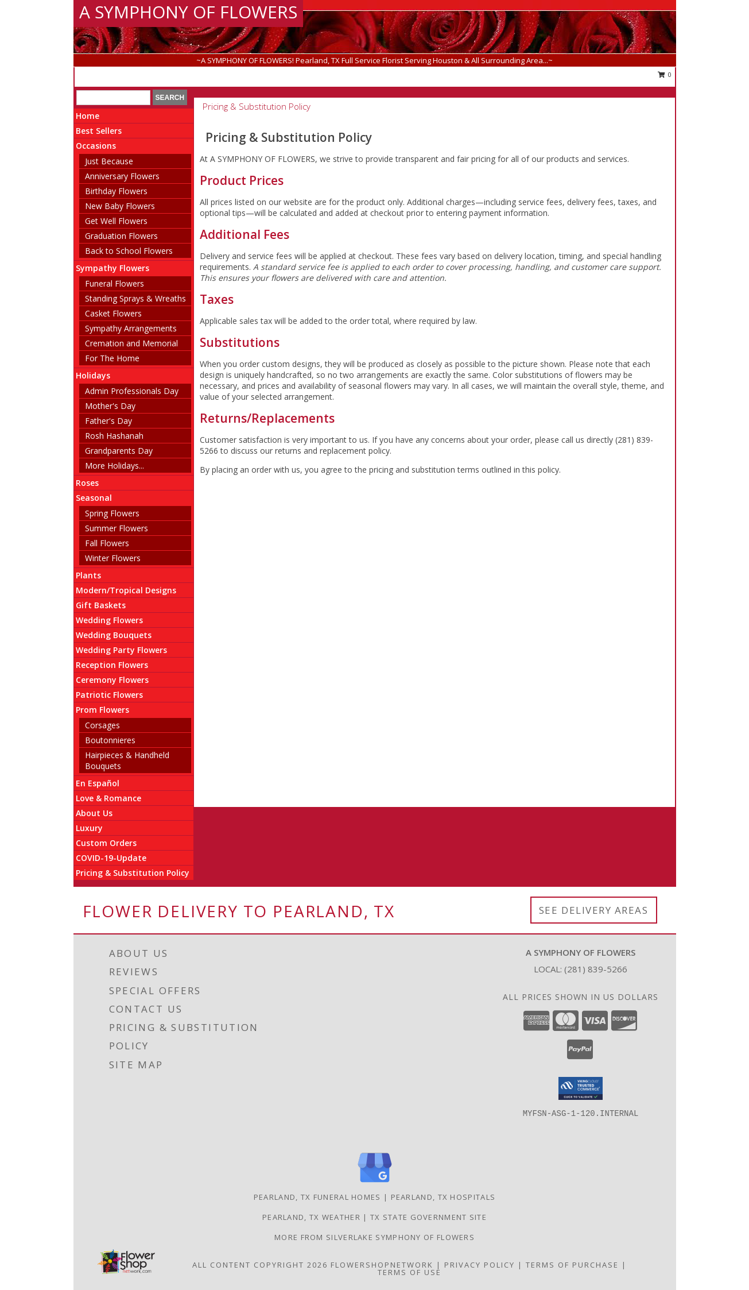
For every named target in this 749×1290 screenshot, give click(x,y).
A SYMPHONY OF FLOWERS (188, 12)
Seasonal (94, 497)
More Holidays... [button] (114, 465)
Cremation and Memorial (131, 343)
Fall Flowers (107, 543)
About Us (94, 813)
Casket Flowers (113, 313)
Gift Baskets (101, 605)
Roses (87, 482)
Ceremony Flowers (112, 679)
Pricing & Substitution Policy (132, 872)
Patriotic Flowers (109, 694)
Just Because (109, 161)
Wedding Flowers (109, 620)
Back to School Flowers (129, 250)
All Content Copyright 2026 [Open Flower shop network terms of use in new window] (260, 1265)
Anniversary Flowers (122, 176)
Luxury (89, 827)
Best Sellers (99, 130)
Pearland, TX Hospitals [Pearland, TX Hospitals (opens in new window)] (443, 1197)
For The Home (112, 358)
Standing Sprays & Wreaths (135, 298)
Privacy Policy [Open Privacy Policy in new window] (479, 1265)
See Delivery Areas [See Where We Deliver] (594, 910)
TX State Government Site (428, 1217)
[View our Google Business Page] (374, 1182)
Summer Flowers (116, 528)
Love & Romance (108, 798)
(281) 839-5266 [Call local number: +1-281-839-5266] (595, 969)
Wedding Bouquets (114, 634)
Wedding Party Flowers (121, 649)
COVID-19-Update (111, 857)
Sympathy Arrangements (131, 328)
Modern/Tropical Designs (126, 590)
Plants (88, 575)
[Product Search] (113, 97)
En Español (97, 783)
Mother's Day (110, 405)
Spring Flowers (112, 513)
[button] (580, 1088)
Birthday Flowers (116, 191)
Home (87, 115)
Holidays (93, 375)
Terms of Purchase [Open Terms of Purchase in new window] (572, 1265)
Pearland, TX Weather (311, 1217)
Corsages (102, 725)
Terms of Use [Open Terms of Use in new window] (409, 1272)
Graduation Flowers (121, 235)
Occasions (96, 145)
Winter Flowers (113, 558)
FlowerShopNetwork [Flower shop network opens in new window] (382, 1265)
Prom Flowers (102, 709)
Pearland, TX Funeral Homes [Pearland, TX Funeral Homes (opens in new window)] (317, 1197)
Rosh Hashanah (114, 435)
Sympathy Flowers (112, 267)
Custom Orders (106, 842)
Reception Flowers (112, 664)
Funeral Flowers (114, 283)
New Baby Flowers (120, 205)
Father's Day (108, 420)
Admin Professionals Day (131, 390)
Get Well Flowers (116, 220)
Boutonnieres (110, 740)
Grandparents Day (119, 450)
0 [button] (665, 74)
